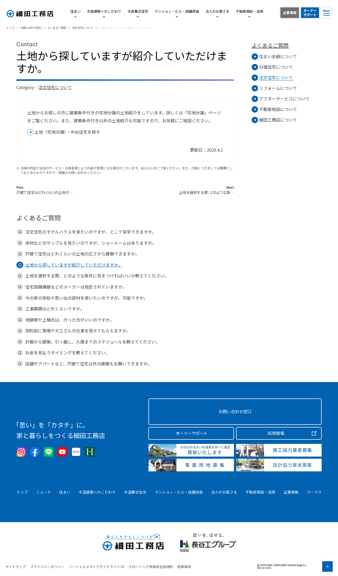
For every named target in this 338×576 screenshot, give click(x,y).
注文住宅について (55, 87)
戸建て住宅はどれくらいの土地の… (44, 190)
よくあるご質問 (270, 45)
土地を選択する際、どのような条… (206, 190)
